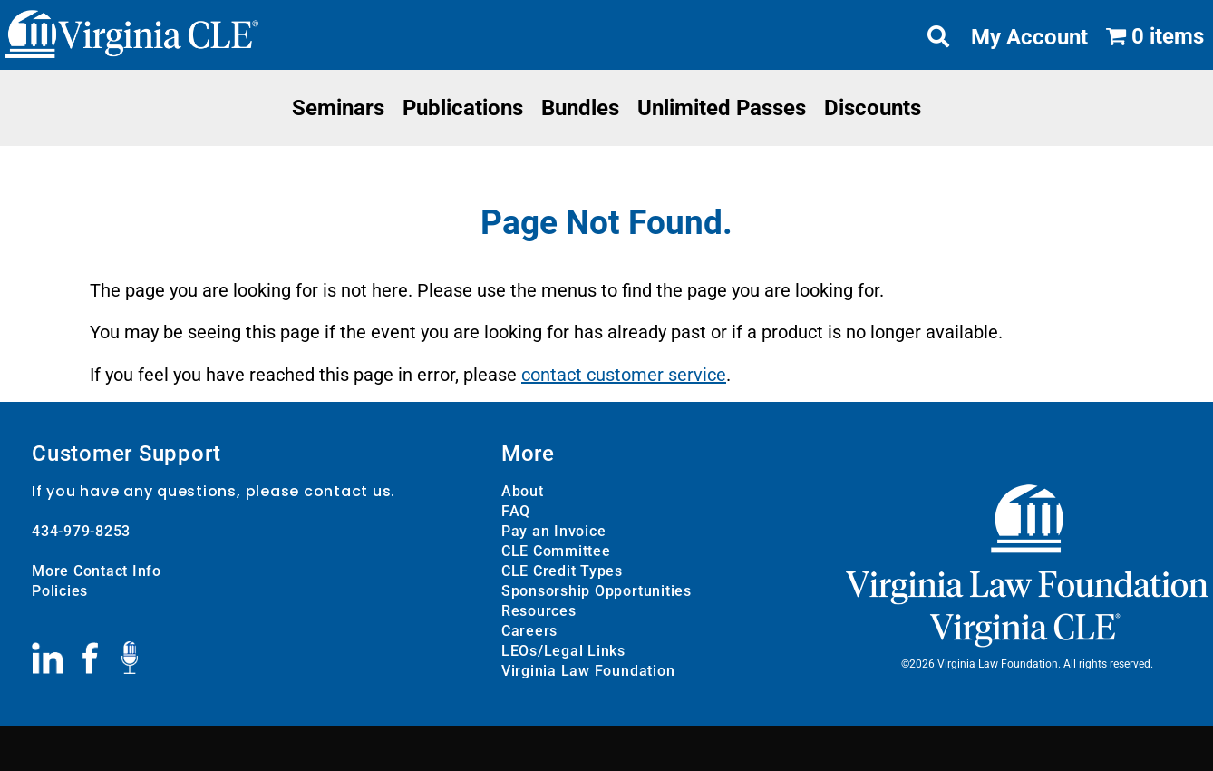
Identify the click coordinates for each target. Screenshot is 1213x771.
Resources (539, 611)
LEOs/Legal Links (563, 650)
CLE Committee (556, 551)
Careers (529, 630)
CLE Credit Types (562, 571)
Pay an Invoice (553, 531)
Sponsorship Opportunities (596, 591)
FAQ (515, 511)
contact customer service (623, 375)
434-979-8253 (81, 531)
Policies (60, 591)
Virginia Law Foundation (587, 670)
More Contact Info (96, 571)
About (522, 491)
